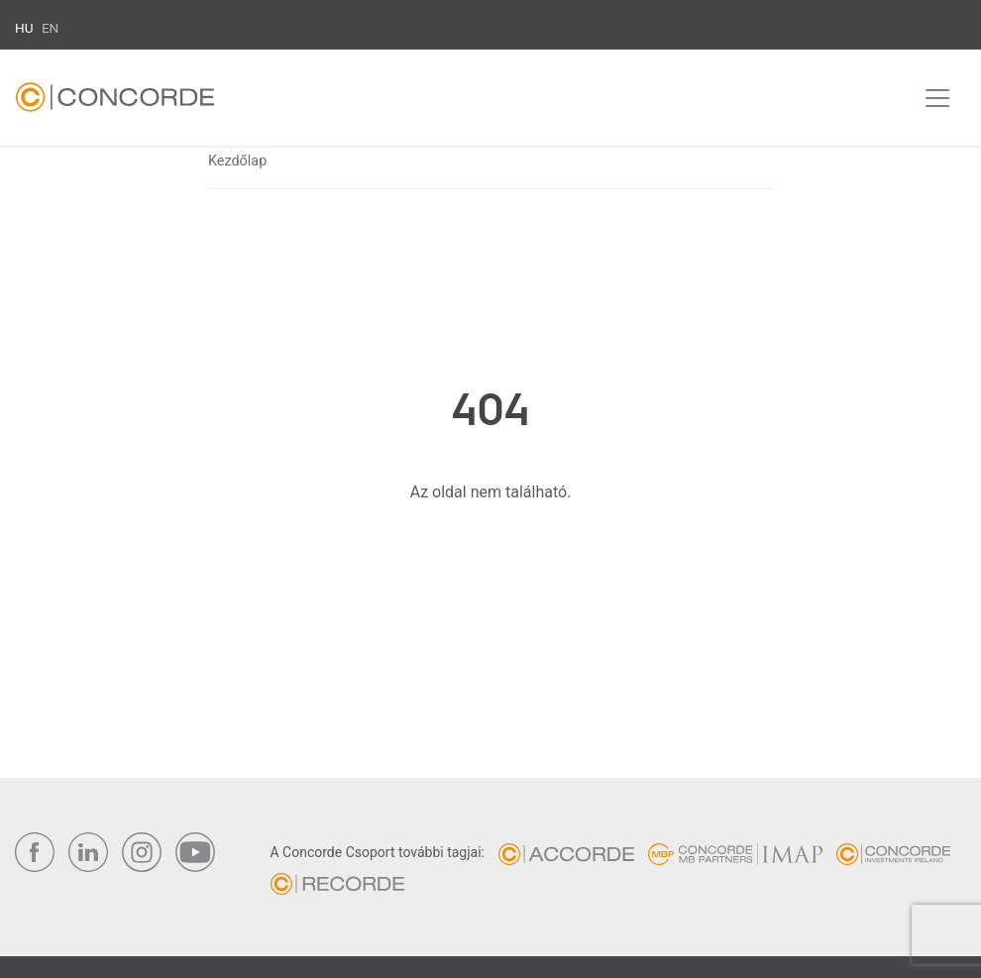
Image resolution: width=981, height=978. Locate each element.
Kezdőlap (237, 161)
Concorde (115, 102)
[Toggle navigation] (937, 98)
